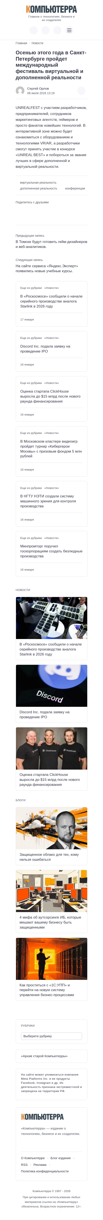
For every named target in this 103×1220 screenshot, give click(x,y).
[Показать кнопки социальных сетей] (34, 30)
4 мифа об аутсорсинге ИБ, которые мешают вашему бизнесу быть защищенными (50, 922)
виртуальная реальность (38, 182)
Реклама (39, 1165)
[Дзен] (48, 1144)
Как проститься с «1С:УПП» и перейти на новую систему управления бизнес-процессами (47, 990)
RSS (24, 1165)
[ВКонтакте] (24, 1144)
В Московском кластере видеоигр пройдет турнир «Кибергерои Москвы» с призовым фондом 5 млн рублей (51, 448)
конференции (75, 188)
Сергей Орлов (38, 88)
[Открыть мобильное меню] (69, 30)
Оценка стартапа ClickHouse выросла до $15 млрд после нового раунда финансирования (50, 396)
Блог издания (61, 1158)
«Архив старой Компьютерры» (44, 1056)
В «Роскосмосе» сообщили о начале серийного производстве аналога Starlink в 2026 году (51, 301)
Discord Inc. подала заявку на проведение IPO (45, 348)
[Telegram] (40, 1144)
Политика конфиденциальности (45, 1171)
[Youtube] (32, 1144)
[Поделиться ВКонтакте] (19, 210)
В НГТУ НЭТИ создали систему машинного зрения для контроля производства (48, 501)
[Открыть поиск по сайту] (57, 30)
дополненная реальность (38, 188)
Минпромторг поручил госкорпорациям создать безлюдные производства (51, 551)
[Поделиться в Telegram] (26, 210)
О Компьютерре (33, 1158)
